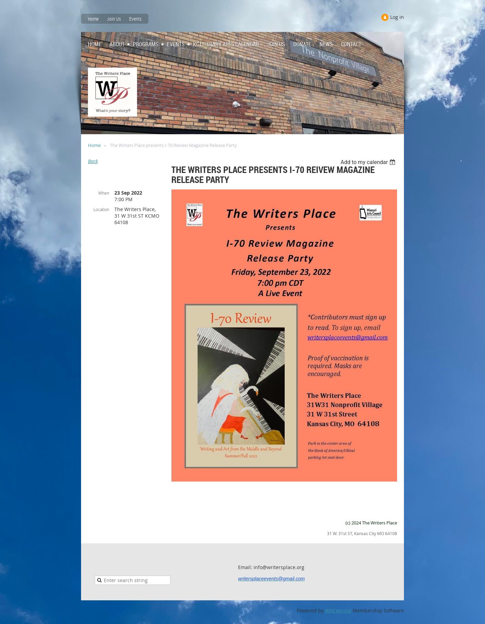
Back (93, 161)
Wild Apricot (338, 610)
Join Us (114, 18)
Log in (397, 17)
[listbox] (368, 162)
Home (93, 18)
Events (135, 18)
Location (101, 209)
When (103, 193)
